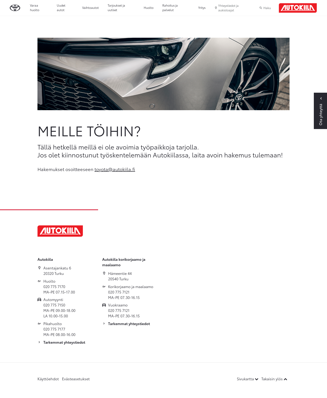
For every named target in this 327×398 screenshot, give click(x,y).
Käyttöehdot (48, 378)
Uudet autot (61, 7)
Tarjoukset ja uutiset (116, 7)
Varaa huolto (34, 7)
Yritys (202, 7)
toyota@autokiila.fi (114, 169)
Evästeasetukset (76, 378)
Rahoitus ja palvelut (170, 7)
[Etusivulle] (297, 8)
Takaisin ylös (274, 378)
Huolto (149, 7)
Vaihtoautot (90, 7)
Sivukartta (248, 378)
